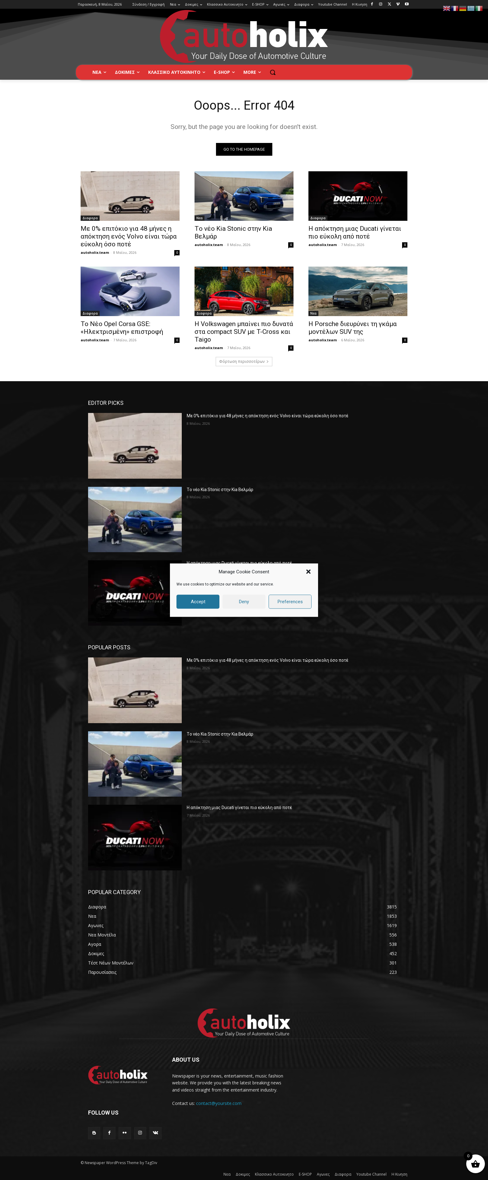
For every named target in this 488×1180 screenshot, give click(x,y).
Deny (244, 601)
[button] (308, 572)
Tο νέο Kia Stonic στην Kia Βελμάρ (220, 489)
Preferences (290, 601)
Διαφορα (90, 218)
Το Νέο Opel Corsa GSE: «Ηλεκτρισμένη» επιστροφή (122, 327)
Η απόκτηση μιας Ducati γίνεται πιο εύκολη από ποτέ (354, 232)
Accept (198, 601)
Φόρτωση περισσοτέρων (244, 361)
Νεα (199, 218)
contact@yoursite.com (219, 1103)
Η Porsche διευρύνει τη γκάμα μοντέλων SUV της (352, 327)
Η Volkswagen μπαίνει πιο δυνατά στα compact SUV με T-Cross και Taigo (244, 331)
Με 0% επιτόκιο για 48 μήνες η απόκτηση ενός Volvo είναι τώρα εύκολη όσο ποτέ (129, 236)
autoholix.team (95, 252)
